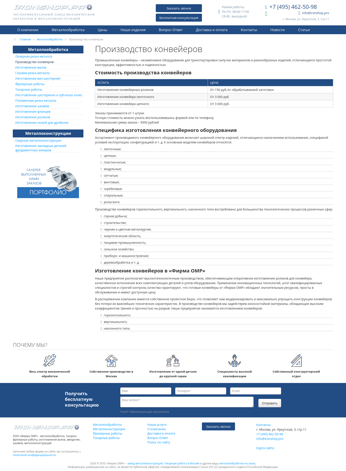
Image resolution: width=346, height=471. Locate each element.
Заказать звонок (179, 8)
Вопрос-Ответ (171, 29)
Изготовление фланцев (32, 111)
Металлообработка (68, 29)
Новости (277, 29)
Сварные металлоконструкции (38, 140)
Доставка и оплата (212, 29)
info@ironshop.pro (313, 13)
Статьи (304, 29)
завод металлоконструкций (145, 463)
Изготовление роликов (32, 117)
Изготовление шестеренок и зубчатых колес (48, 95)
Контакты (249, 29)
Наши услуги (157, 424)
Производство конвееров (34, 62)
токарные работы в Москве (181, 463)
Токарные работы (28, 89)
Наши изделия (133, 29)
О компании (27, 29)
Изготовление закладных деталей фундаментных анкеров (40, 148)
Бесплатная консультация (178, 18)
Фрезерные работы (29, 84)
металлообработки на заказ (237, 463)
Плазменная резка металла (35, 100)
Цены (102, 29)
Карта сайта (265, 448)
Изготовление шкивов (32, 106)
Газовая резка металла (32, 73)
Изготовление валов (30, 67)
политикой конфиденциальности (34, 455)
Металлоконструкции (48, 133)
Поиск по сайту (158, 442)
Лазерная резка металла (33, 56)
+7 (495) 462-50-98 (291, 7)
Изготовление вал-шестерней (37, 78)
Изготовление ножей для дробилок (41, 122)
